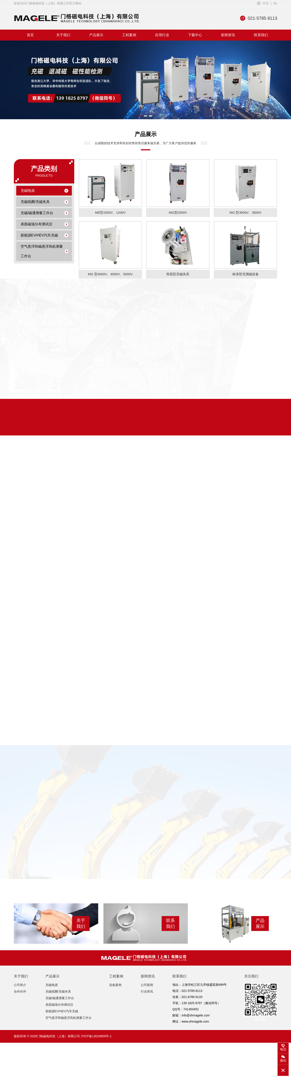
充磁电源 (44, 191)
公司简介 (20, 974)
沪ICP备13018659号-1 (96, 1025)
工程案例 (129, 35)
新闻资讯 (228, 35)
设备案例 (115, 974)
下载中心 (195, 35)
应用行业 (162, 35)
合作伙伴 (20, 980)
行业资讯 (147, 980)
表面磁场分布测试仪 (44, 224)
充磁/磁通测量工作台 (44, 213)
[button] (140, 115)
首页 (30, 35)
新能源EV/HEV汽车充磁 (44, 235)
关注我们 (251, 965)
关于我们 (63, 35)
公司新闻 (147, 974)
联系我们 (261, 35)
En (275, 3)
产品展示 (96, 35)
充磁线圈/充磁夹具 (44, 202)
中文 (266, 3)
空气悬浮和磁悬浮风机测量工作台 (44, 251)
